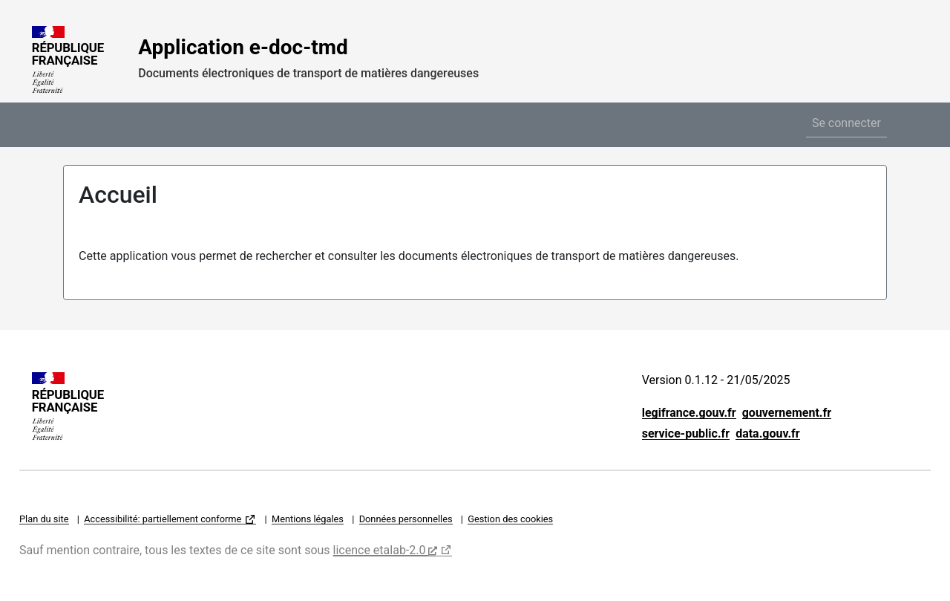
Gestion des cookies (510, 518)
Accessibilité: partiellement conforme (162, 518)
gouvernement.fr (786, 413)
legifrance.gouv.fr (689, 413)
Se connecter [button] (846, 123)
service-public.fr (686, 433)
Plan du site (44, 518)
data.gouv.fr (768, 433)
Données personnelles (406, 518)
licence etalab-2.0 (385, 550)
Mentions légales (308, 518)
